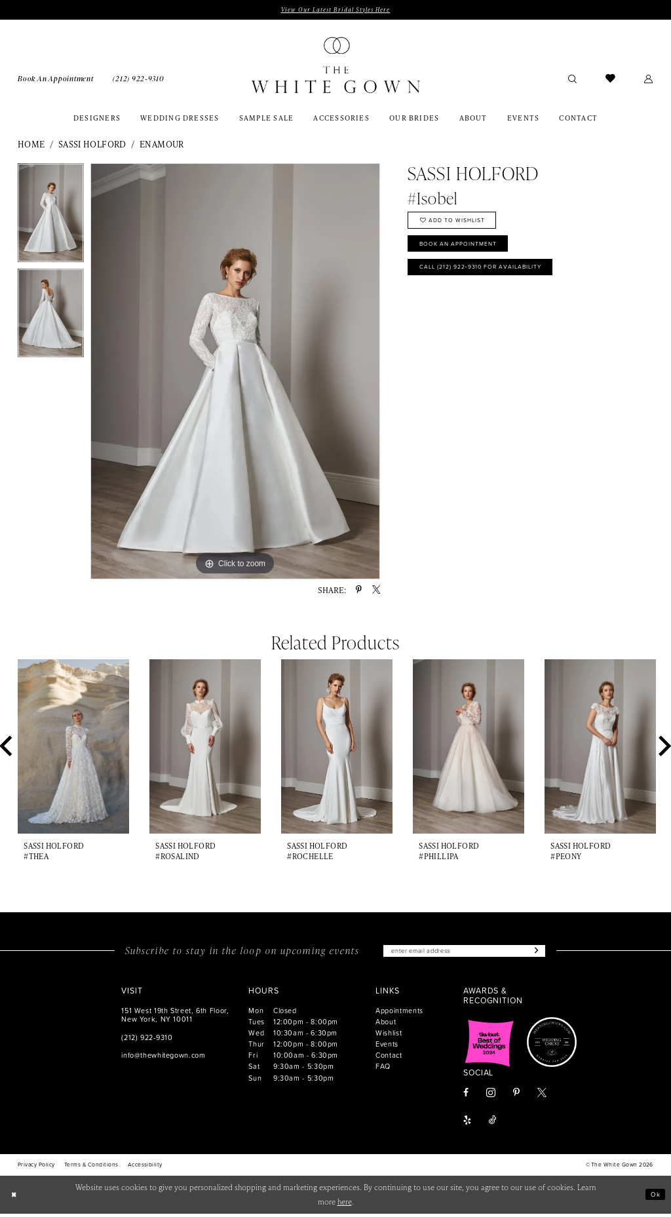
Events (386, 1048)
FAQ (383, 1070)
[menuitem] (55, 79)
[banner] (335, 66)
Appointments (399, 1014)
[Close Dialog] (15, 1198)
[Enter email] (464, 953)
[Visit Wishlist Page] (610, 79)
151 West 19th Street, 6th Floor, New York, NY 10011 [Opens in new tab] (175, 1018)
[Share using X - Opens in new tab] (376, 591)
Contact (388, 1059)
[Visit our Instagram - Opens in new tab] (490, 1096)
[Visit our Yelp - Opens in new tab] (467, 1124)
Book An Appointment (466, 251)
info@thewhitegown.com (163, 1058)
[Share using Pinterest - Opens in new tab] (359, 591)
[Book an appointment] (55, 79)
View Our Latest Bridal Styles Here (335, 10)
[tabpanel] (51, 217)
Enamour (162, 146)
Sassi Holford (92, 146)
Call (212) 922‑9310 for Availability (493, 278)
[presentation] (73, 748)
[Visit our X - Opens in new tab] (541, 1097)
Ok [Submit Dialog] (654, 1197)
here (344, 1204)
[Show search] (572, 79)
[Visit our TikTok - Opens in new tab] (493, 1124)
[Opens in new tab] (489, 1046)
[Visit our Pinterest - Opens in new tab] (516, 1097)
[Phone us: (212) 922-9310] (138, 79)
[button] (649, 79)
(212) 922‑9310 (146, 1040)
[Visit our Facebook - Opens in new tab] (466, 1097)
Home (31, 146)
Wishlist (388, 1036)
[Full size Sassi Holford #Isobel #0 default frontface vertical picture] (235, 373)
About (385, 1025)
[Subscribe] (547, 953)
